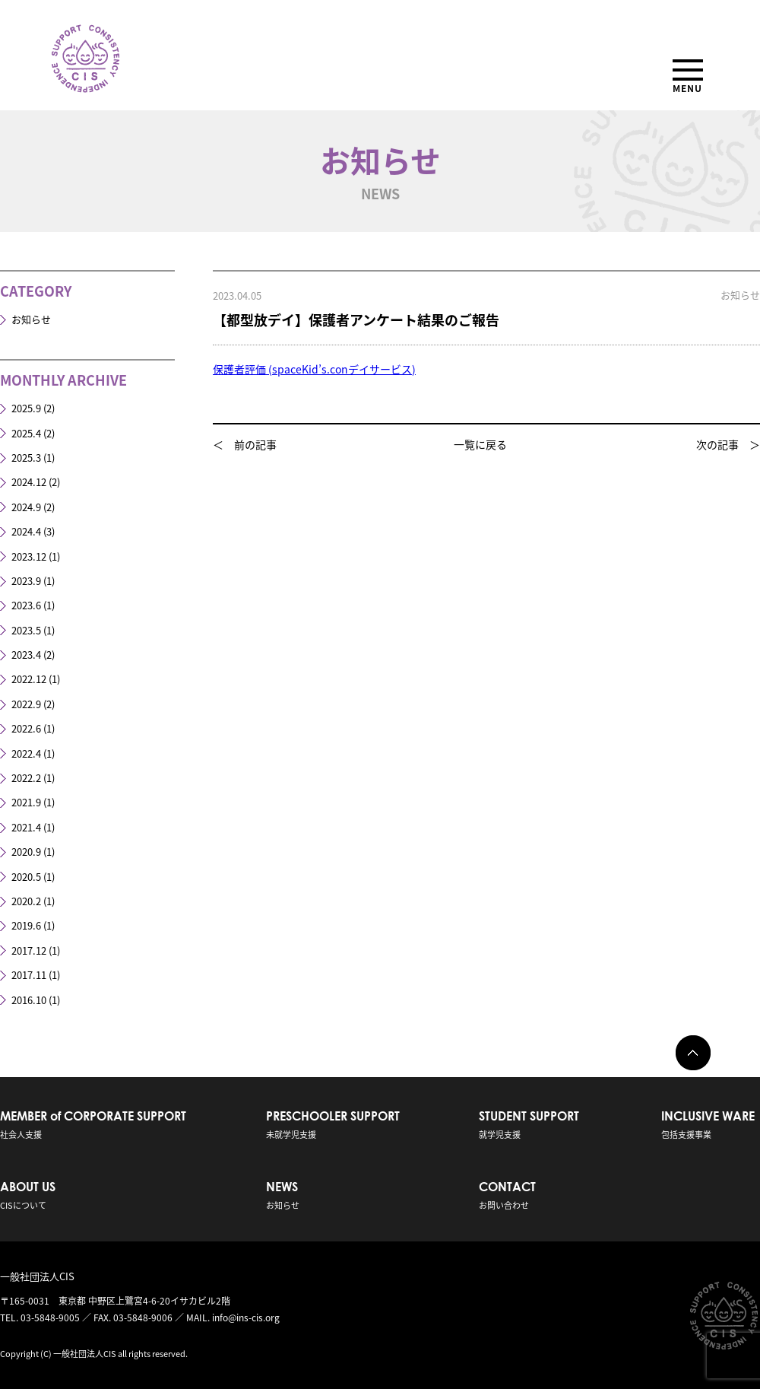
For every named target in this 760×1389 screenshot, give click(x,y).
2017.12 (28, 950)
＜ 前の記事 (245, 444)
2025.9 (26, 408)
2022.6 (26, 728)
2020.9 (26, 851)
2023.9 (26, 581)
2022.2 (26, 778)
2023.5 (26, 630)
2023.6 (26, 605)
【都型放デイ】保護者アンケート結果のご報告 (356, 320)
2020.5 (26, 876)
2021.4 (26, 827)
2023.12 (28, 556)
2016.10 (28, 1000)
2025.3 (26, 457)
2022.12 (28, 679)
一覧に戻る (480, 444)
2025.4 (26, 433)
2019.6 (26, 925)
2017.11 (28, 975)
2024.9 (26, 507)
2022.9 (26, 704)
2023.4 (26, 654)
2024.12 (28, 482)
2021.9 (26, 802)
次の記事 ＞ (728, 444)
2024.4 (26, 531)
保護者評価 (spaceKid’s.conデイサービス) (314, 369)
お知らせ (31, 319)
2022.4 (26, 753)
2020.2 (26, 901)
